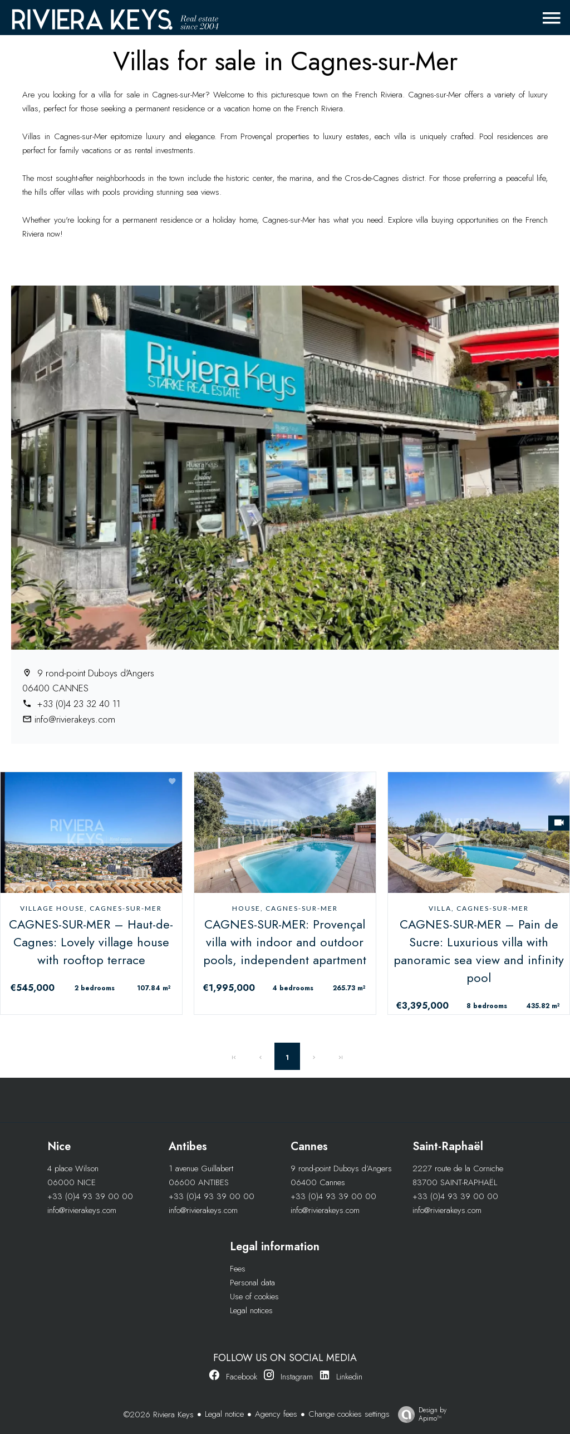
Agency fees (276, 1414)
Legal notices (251, 1310)
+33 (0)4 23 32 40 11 (77, 703)
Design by (419, 1414)
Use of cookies (254, 1296)
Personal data (252, 1282)
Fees (237, 1269)
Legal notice (224, 1414)
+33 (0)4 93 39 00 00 (90, 1196)
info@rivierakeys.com (75, 719)
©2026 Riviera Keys (159, 1414)
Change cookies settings (349, 1414)
